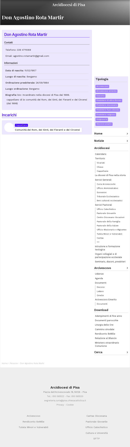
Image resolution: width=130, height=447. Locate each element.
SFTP (96, 438)
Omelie (100, 295)
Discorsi (101, 287)
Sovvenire (101, 192)
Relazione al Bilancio (106, 338)
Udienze (99, 274)
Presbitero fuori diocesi (107, 110)
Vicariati (101, 163)
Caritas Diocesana (96, 415)
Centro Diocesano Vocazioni (110, 217)
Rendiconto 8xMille (105, 333)
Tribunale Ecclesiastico (108, 196)
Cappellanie (102, 171)
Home (98, 133)
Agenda (99, 278)
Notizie (99, 140)
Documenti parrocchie (106, 320)
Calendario (100, 154)
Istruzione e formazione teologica (107, 248)
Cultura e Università (97, 433)
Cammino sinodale (104, 329)
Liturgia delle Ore (104, 325)
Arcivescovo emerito (106, 91)
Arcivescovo (102, 86)
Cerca (98, 352)
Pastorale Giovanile (106, 213)
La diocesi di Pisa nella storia (110, 175)
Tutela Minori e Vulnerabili (109, 234)
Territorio (100, 158)
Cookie (70, 404)
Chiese (100, 167)
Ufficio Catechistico (106, 209)
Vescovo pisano (104, 124)
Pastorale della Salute (107, 225)
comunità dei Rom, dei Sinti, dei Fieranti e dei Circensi (56, 99)
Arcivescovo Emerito (106, 299)
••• (98, 242)
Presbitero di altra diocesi (108, 100)
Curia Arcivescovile (106, 184)
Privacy (60, 404)
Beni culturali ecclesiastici (109, 200)
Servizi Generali (103, 180)
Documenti (100, 283)
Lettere (100, 291)
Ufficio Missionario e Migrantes (111, 229)
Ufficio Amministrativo (107, 188)
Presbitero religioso (105, 114)
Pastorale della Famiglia (108, 221)
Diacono (100, 96)
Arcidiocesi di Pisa (68, 4)
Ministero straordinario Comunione (107, 344)
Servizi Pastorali (103, 205)
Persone (14, 363)
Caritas (100, 238)
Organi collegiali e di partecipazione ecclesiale (108, 255)
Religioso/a (101, 119)
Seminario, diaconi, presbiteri (110, 261)
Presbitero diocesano (106, 105)
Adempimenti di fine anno (108, 316)
